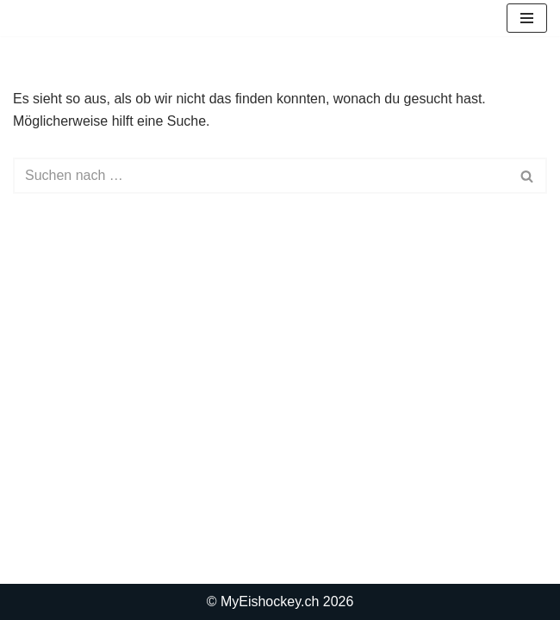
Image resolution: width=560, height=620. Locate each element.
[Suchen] (260, 176)
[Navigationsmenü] (527, 18)
